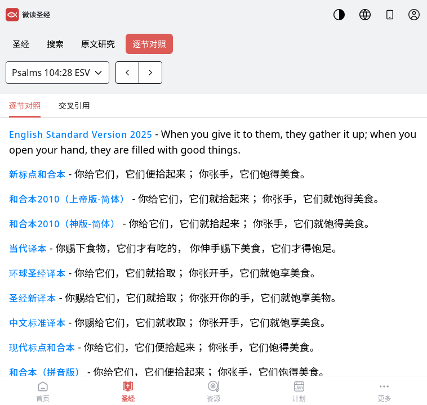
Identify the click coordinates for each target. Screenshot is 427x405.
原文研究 (98, 44)
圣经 (20, 44)
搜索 (55, 44)
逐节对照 (149, 44)
